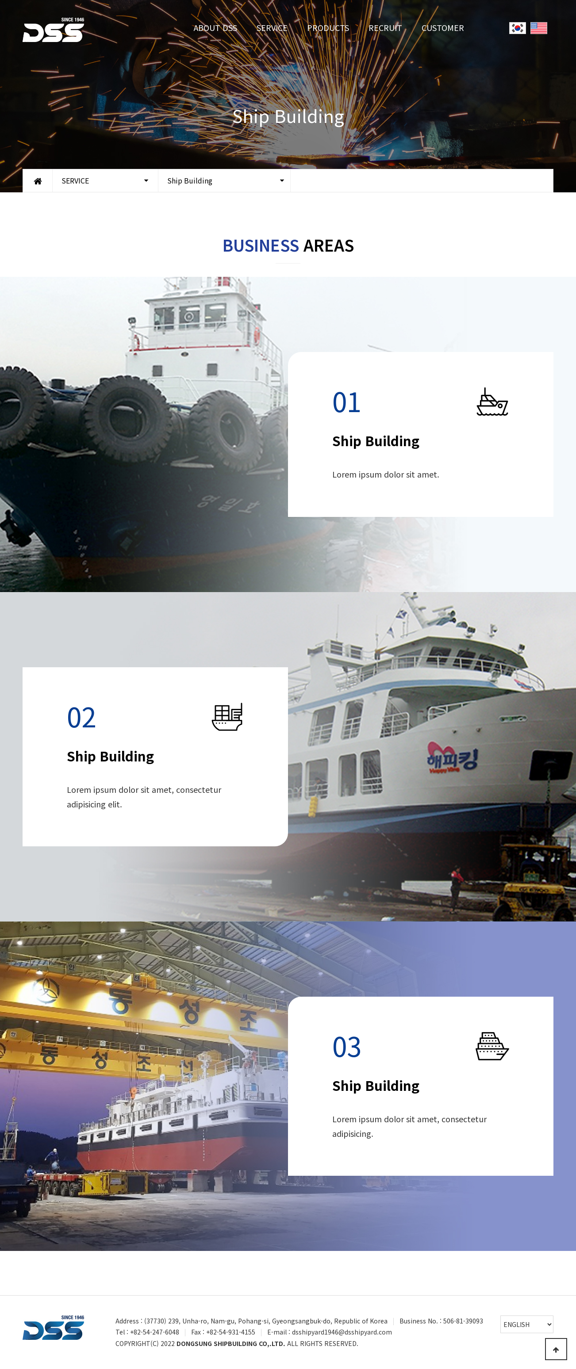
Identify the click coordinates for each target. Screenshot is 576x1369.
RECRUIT (385, 27)
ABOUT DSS (215, 27)
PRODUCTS (328, 27)
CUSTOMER (443, 27)
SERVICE (272, 27)
